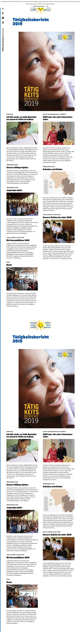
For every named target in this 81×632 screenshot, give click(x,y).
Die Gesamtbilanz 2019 (54, 240)
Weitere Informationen (39, 6)
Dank (45, 264)
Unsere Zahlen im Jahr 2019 (20, 215)
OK (47, 6)
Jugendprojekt (50, 190)
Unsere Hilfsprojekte (54, 167)
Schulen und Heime (16, 167)
